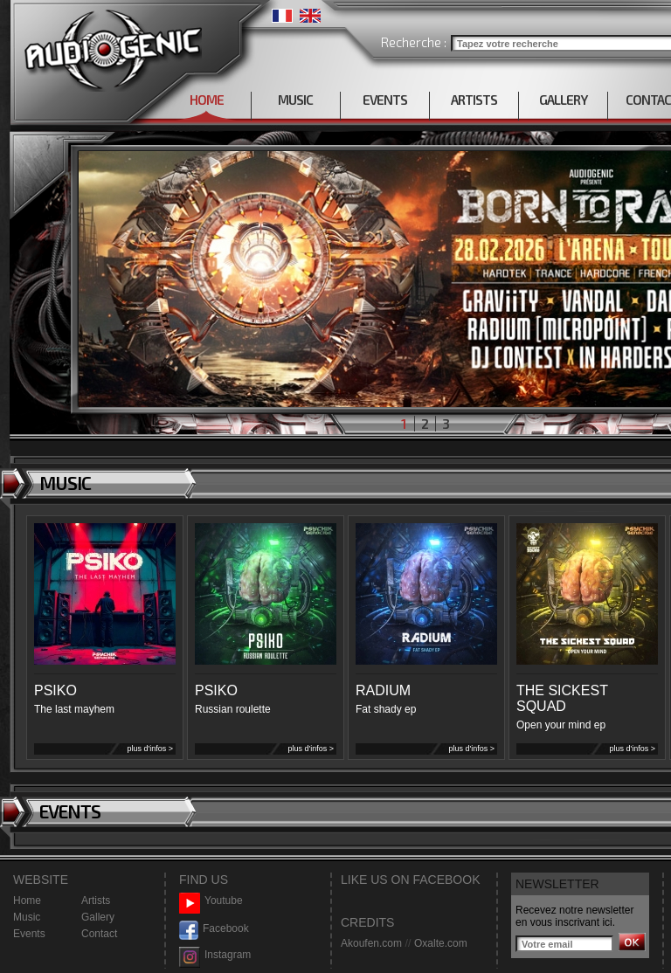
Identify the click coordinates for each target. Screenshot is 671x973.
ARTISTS (474, 99)
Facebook (214, 929)
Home (27, 900)
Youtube (211, 901)
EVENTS (385, 99)
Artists (95, 900)
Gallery (97, 917)
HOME (207, 99)
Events (29, 934)
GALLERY (563, 99)
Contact (99, 934)
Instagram (215, 955)
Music (26, 917)
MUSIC (295, 99)
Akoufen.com (371, 943)
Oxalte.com (440, 943)
